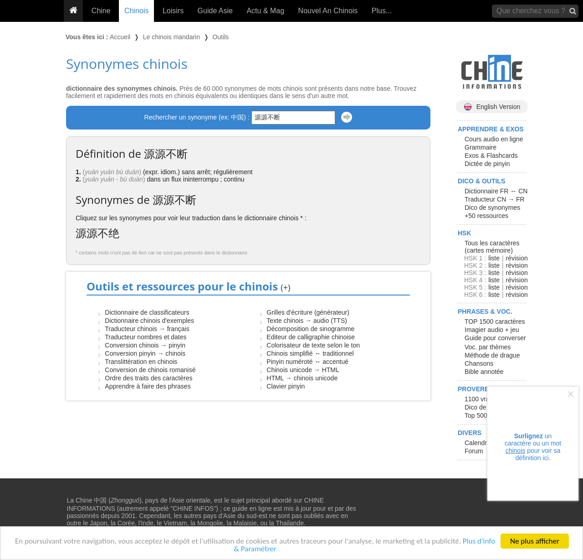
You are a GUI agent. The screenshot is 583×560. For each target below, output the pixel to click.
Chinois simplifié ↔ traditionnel (309, 353)
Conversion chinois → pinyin (145, 345)
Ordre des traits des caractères (148, 378)
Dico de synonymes (492, 207)
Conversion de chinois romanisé (150, 369)
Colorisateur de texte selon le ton (313, 345)
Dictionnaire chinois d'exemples (149, 320)
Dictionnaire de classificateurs (147, 312)
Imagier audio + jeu (492, 329)
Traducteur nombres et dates (145, 337)
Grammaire (480, 147)
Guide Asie (215, 11)
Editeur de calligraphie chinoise (310, 337)
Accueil (120, 37)
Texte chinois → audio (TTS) (306, 320)
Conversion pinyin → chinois (145, 353)
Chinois (136, 11)
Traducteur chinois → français (147, 328)
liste (494, 258)
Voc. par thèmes (488, 347)
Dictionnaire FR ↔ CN (496, 191)
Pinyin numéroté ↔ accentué (307, 361)
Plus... (382, 11)
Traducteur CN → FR (495, 199)
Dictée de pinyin (487, 163)
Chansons (479, 363)
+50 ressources (486, 215)
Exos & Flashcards (491, 155)
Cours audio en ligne (494, 139)
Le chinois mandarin (171, 37)
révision (516, 258)
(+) (285, 287)
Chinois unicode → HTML (302, 369)
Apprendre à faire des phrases (147, 386)
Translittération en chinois (141, 361)
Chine (101, 11)
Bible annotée (484, 371)
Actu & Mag (265, 11)
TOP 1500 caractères (495, 321)
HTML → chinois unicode (302, 378)
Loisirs (173, 11)
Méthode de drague (492, 355)
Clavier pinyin (285, 386)
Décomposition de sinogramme (310, 328)
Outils (221, 37)
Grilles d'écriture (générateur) (307, 312)
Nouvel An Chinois (328, 11)
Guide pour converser (495, 338)
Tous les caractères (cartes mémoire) (492, 246)
